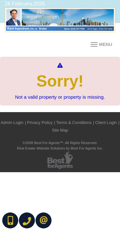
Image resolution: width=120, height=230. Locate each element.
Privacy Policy (40, 122)
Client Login (106, 122)
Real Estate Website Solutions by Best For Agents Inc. (60, 148)
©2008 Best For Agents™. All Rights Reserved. (60, 143)
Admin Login (12, 122)
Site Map (60, 130)
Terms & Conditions (74, 122)
